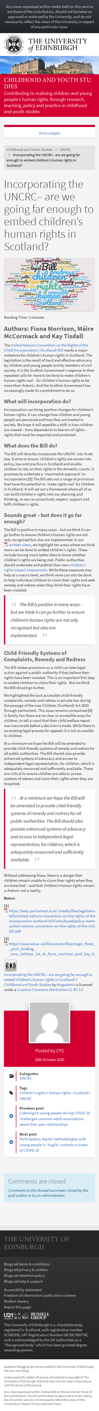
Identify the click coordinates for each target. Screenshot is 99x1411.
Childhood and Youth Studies (47, 83)
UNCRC (65, 149)
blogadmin (66, 984)
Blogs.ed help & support (23, 1281)
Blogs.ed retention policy (24, 1275)
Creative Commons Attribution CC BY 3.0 (50, 989)
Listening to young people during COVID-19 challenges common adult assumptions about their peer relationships (55, 1118)
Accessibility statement (23, 1289)
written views (20, 544)
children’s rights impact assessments (45, 567)
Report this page (17, 1306)
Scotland (81, 1092)
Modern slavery (16, 1301)
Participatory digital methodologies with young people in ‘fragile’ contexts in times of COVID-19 (54, 1144)
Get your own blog (16, 1371)
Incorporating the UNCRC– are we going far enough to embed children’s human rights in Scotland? (48, 977)
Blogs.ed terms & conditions (27, 1264)
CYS (60, 1051)
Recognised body (20, 1344)
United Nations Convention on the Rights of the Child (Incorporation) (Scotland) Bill (46, 348)
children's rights (33, 1092)
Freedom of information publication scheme (40, 1295)
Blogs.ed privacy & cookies (26, 1269)
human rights (60, 1092)
